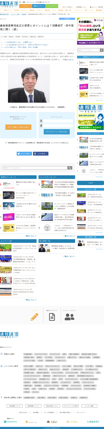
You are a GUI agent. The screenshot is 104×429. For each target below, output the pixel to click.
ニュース (25, 6)
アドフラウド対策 (90, 388)
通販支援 (47, 10)
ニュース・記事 (15, 14)
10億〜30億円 (63, 397)
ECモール (40, 10)
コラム (54, 10)
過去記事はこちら (52, 406)
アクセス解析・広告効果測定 (89, 379)
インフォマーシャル (30, 379)
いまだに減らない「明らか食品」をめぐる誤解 (21, 47)
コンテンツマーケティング (32, 376)
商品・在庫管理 (74, 354)
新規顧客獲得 (50, 360)
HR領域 (27, 392)
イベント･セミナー (51, 6)
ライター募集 (89, 406)
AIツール (35, 392)
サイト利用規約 (49, 412)
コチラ (70, 59)
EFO (60, 379)
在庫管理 (76, 382)
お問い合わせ (23, 412)
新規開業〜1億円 (29, 397)
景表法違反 (25, 36)
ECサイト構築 (78, 366)
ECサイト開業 (29, 366)
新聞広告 (71, 376)
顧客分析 (27, 382)
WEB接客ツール (44, 379)
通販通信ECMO (4, 14)
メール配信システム (91, 369)
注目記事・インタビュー (20, 10)
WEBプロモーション (87, 372)
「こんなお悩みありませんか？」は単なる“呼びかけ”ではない (26, 45)
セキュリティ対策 (29, 360)
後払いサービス (54, 369)
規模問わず (84, 397)
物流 (64, 354)
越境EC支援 (28, 385)
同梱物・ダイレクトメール (41, 382)
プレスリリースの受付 (71, 406)
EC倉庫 (52, 388)
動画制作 (54, 382)
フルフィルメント (88, 382)
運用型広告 (46, 376)
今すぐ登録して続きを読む (18, 127)
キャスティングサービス (74, 388)
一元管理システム (77, 369)
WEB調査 (65, 385)
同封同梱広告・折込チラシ (85, 376)
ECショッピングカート (52, 366)
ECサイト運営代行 (30, 369)
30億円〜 (73, 397)
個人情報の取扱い (65, 412)
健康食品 (11, 36)
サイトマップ (81, 412)
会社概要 (36, 412)
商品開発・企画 (29, 372)
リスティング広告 (57, 372)
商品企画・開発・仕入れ (89, 354)
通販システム (72, 357)
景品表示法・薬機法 (89, 385)
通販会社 (32, 10)
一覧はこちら (29, 236)
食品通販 (18, 36)
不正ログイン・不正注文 (51, 385)
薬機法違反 (33, 36)
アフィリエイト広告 (71, 372)
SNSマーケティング (59, 376)
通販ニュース (8, 10)
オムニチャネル (76, 385)
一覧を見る (99, 100)
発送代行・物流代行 (42, 372)
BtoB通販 (96, 357)
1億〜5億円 (41, 397)
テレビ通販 (4, 36)
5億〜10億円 (52, 397)
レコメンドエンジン (71, 379)
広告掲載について (14, 406)
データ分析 (49, 357)
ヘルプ (90, 183)
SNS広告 (60, 388)
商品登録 (98, 366)
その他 (40, 360)
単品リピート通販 (85, 357)
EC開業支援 (28, 354)
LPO (54, 379)
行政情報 (60, 10)
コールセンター (60, 357)
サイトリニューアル (40, 354)
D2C (34, 388)
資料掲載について (81, 7)
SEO (98, 372)
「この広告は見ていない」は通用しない (18, 42)
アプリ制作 (89, 366)
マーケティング (78, 10)
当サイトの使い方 (67, 7)
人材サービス (61, 360)
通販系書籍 (99, 10)
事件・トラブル (89, 10)
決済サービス (43, 369)
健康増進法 (41, 36)
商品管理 (65, 369)
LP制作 (27, 388)
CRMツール (42, 388)
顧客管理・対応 (29, 357)
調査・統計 (68, 10)
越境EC (39, 357)
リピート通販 (66, 366)
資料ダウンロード (39, 6)
